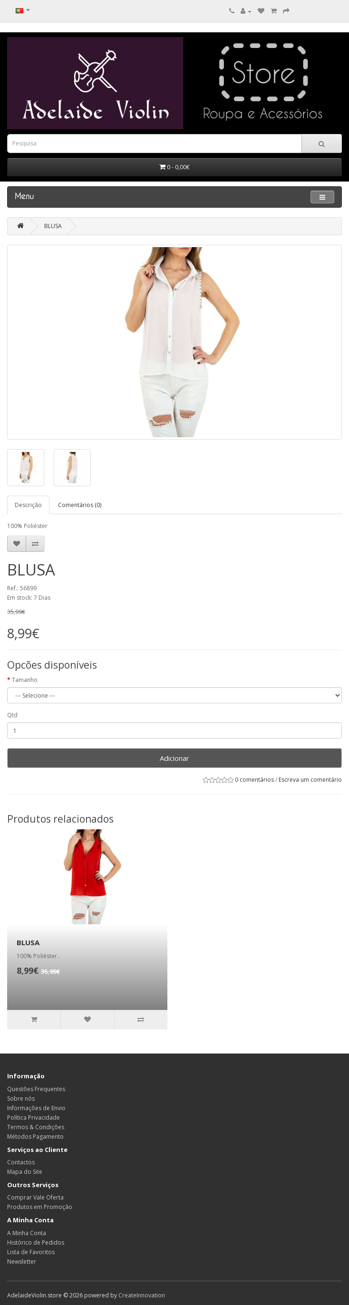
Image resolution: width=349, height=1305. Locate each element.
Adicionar (174, 758)
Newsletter (21, 1261)
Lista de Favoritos (31, 1252)
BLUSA (53, 226)
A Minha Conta (26, 1233)
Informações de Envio (36, 1108)
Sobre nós (21, 1098)
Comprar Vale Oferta (35, 1197)
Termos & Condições (35, 1127)
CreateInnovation (141, 1295)
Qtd (12, 715)
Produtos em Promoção (39, 1207)
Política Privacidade (33, 1117)
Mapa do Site (24, 1172)
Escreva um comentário (310, 780)
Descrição (28, 505)
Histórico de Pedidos (35, 1242)
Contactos (21, 1162)
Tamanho (25, 680)
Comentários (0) (79, 505)
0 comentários (254, 780)
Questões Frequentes (36, 1089)
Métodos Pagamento (35, 1136)
